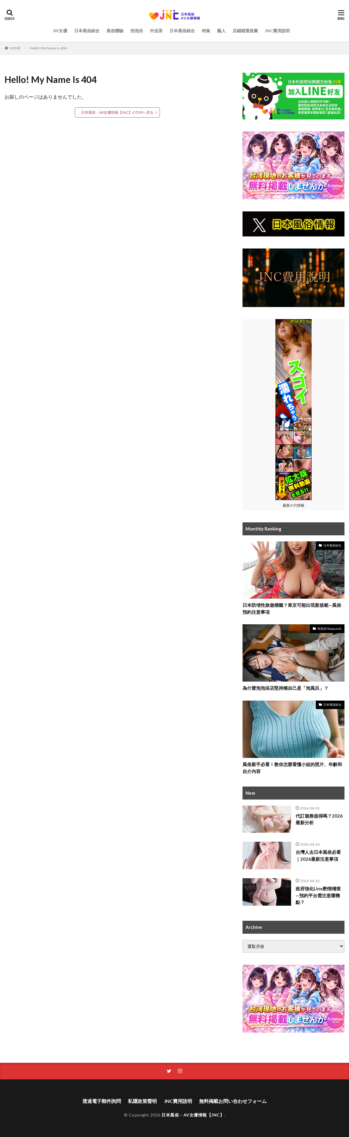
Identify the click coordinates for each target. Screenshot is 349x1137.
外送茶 (156, 30)
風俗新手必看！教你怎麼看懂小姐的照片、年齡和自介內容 (292, 768)
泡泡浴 (136, 30)
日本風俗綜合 (87, 30)
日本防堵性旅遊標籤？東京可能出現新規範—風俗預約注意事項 (292, 608)
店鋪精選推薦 (245, 30)
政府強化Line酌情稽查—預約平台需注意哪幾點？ (318, 895)
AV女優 (60, 30)
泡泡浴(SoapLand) (329, 628)
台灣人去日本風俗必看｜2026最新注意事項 (318, 855)
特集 (206, 30)
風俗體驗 (114, 30)
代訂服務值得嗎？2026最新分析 (319, 819)
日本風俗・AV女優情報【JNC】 (192, 1114)
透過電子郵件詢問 (101, 1101)
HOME (15, 48)
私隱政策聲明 (142, 1101)
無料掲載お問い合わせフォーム (233, 1101)
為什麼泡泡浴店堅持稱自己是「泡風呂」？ (285, 688)
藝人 (221, 30)
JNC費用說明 (277, 30)
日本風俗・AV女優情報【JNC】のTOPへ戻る (117, 112)
